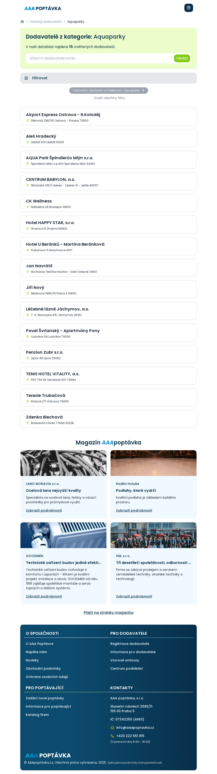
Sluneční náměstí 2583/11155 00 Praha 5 (131, 708)
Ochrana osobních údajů (47, 676)
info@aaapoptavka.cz (132, 727)
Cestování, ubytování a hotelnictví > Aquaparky (108, 90)
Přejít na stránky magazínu (109, 612)
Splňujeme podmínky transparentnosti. (135, 763)
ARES (139, 719)
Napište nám (36, 652)
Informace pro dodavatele (133, 652)
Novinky (32, 660)
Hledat (182, 58)
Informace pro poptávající (48, 706)
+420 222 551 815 (127, 736)
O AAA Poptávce (39, 643)
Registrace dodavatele (129, 643)
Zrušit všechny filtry (109, 98)
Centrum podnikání (126, 668)
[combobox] (99, 58)
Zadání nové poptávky (45, 698)
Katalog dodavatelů (46, 21)
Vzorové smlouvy (124, 660)
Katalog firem (37, 714)
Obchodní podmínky (43, 668)
